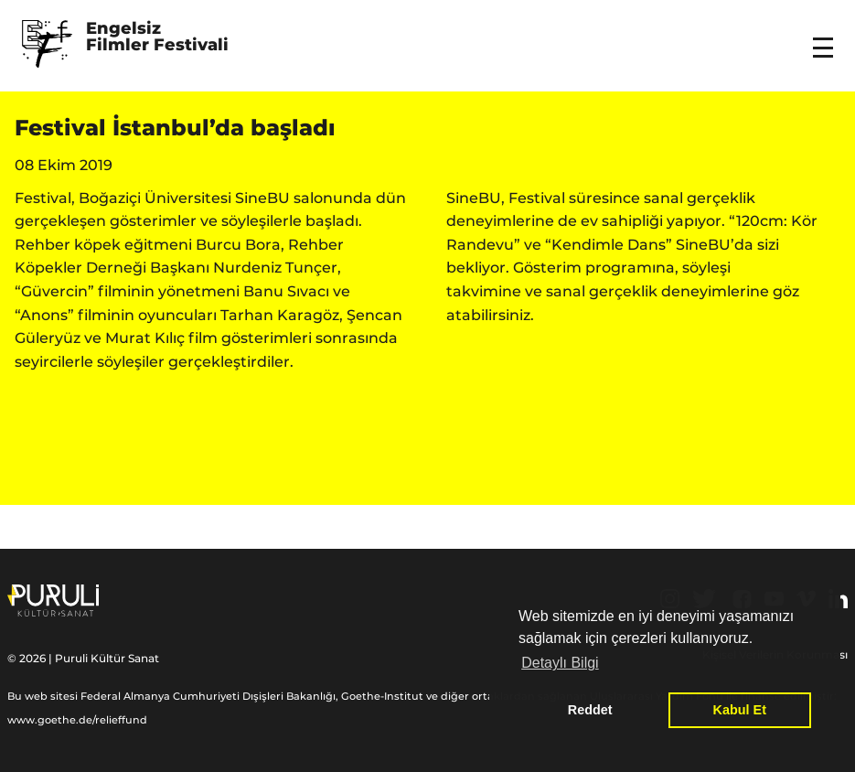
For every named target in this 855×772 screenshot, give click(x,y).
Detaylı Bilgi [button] (559, 662)
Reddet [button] (590, 709)
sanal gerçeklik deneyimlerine (657, 291)
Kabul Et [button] (739, 709)
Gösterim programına (594, 267)
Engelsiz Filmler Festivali (157, 37)
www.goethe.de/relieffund (77, 719)
